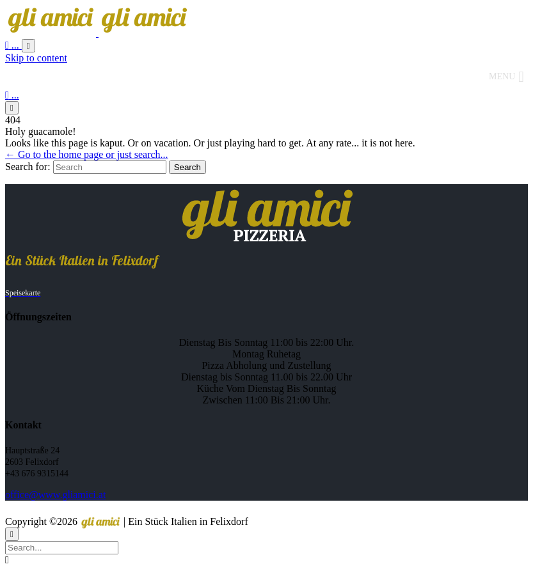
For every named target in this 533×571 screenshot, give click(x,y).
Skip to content (36, 57)
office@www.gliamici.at (55, 494)
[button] (502, 77)
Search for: (28, 166)
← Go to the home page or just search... (86, 154)
